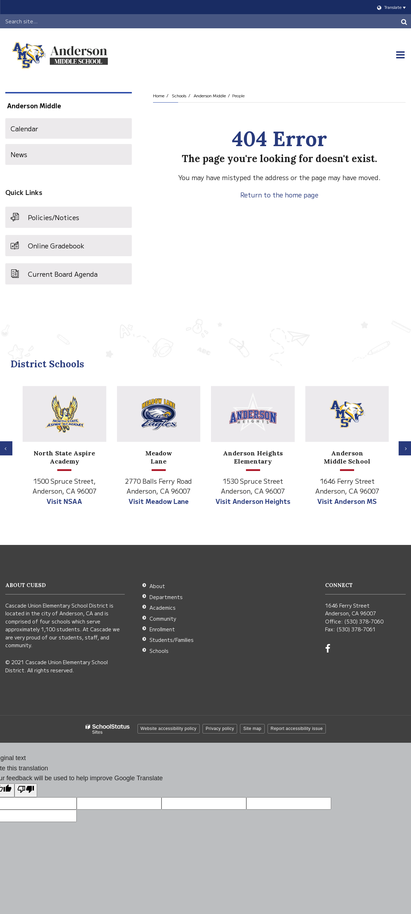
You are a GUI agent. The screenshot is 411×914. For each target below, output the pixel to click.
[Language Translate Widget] (205, 7)
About (157, 586)
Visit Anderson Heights (253, 501)
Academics (162, 607)
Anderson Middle (210, 95)
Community (162, 618)
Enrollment (162, 629)
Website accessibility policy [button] (169, 728)
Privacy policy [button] (220, 728)
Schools (179, 95)
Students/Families (171, 639)
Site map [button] (252, 728)
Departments (166, 596)
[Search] (404, 21)
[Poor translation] (25, 790)
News (19, 154)
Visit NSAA (64, 501)
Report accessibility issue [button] (297, 728)
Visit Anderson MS (347, 501)
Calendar (24, 128)
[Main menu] (400, 54)
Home (158, 95)
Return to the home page (279, 194)
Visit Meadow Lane (159, 501)
